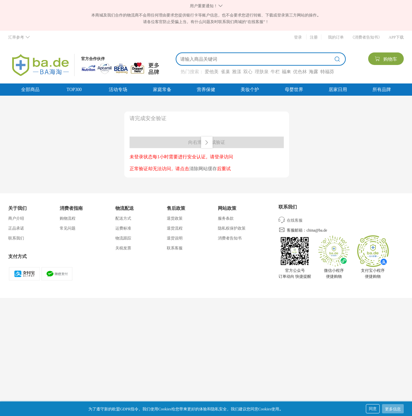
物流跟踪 (123, 237)
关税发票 (123, 247)
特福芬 (327, 71)
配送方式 (123, 218)
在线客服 (291, 220)
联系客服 (175, 247)
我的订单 (336, 37)
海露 (313, 71)
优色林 (300, 71)
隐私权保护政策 (232, 228)
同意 (373, 408)
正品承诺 (16, 228)
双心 (247, 71)
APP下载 (396, 37)
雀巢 (225, 71)
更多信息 (393, 408)
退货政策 (175, 218)
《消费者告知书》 (366, 37)
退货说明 (175, 237)
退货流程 (175, 228)
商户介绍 (16, 218)
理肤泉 (262, 71)
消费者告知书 (230, 237)
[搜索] (256, 59)
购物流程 (67, 218)
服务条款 (226, 218)
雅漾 (236, 71)
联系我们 (16, 237)
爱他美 (212, 71)
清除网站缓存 (203, 168)
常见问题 (67, 228)
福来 (286, 71)
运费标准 (123, 228)
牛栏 (275, 71)
